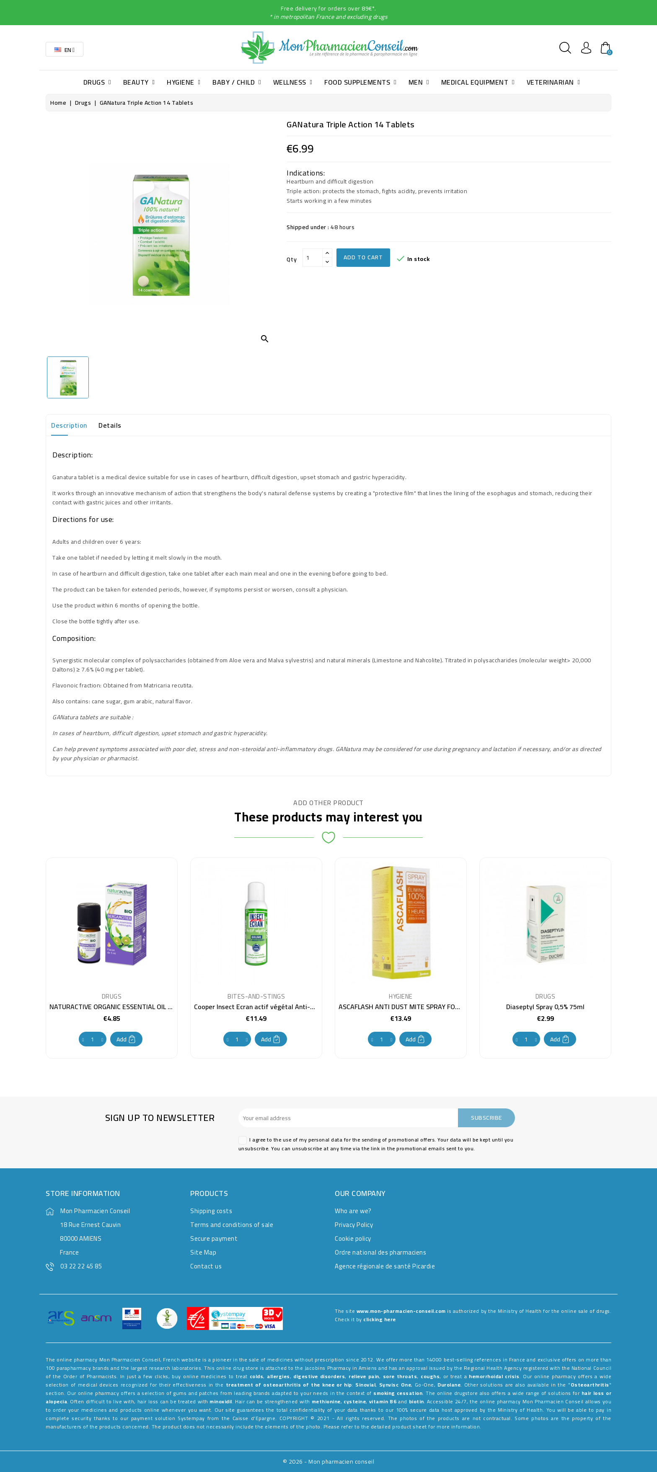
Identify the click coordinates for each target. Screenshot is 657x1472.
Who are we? (353, 1211)
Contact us (206, 1266)
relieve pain (364, 1376)
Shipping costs (211, 1211)
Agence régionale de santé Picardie (385, 1266)
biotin (416, 1401)
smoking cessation (397, 1393)
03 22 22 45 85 (81, 1266)
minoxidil (221, 1401)
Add (126, 1039)
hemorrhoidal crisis (494, 1376)
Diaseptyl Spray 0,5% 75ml (545, 1006)
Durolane (448, 1384)
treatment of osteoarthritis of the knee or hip (289, 1384)
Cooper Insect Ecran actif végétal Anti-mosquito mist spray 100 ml (294, 1006)
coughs (430, 1376)
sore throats (400, 1376)
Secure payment (214, 1238)
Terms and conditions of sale (231, 1225)
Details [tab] (110, 425)
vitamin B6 (382, 1401)
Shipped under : (308, 227)
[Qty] (313, 257)
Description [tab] (69, 425)
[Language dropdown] (64, 49)
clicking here (379, 1319)
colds (257, 1376)
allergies (278, 1376)
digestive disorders (319, 1376)
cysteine (355, 1401)
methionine (326, 1401)
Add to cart (363, 257)
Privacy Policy (354, 1225)
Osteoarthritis (590, 1384)
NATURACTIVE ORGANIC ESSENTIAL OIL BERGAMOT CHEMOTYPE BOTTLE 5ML (165, 1006)
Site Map (203, 1252)
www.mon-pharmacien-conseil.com (401, 1311)
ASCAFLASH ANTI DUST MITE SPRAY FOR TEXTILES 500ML (424, 1006)
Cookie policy (353, 1238)
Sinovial (365, 1384)
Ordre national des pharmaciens (380, 1252)
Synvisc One (395, 1384)
